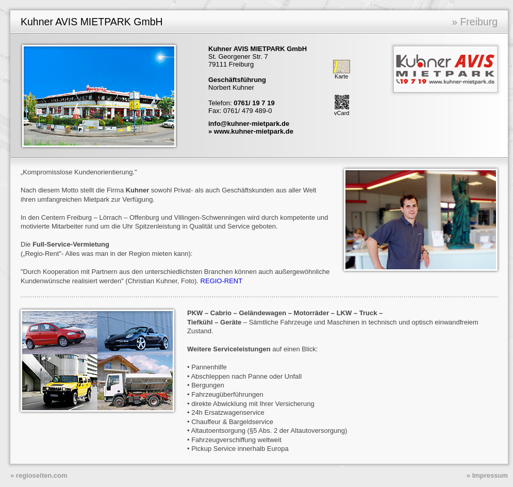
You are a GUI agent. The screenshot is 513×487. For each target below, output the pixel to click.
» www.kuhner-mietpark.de (250, 131)
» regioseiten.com (39, 475)
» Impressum (487, 475)
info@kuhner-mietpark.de (248, 123)
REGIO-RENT (222, 281)
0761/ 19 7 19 (254, 103)
